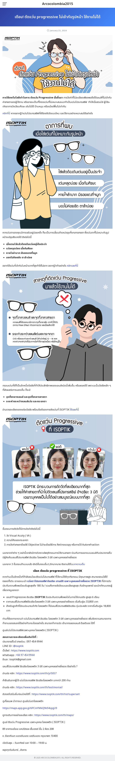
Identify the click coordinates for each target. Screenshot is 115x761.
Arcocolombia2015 (57, 4)
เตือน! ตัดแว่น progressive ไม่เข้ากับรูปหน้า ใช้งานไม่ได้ (57, 17)
